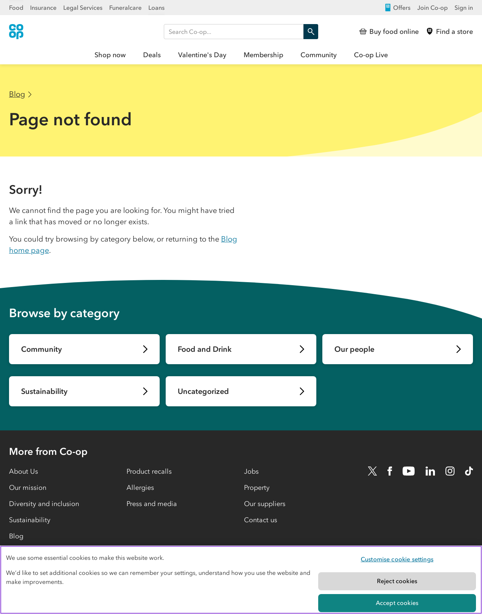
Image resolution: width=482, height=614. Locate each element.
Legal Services (82, 7)
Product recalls (149, 471)
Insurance (43, 7)
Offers (397, 8)
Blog (17, 94)
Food (16, 7)
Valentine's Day (202, 55)
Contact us (260, 520)
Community (318, 55)
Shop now (110, 55)
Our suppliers (264, 504)
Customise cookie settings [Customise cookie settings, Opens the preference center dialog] (397, 559)
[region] (241, 580)
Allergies (140, 487)
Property (257, 487)
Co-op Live (371, 55)
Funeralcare (125, 7)
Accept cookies (397, 602)
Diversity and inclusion (44, 504)
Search (309, 31)
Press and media (152, 504)
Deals (152, 55)
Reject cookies (397, 581)
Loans (156, 7)
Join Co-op (432, 7)
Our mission (27, 487)
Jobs (251, 471)
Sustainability (29, 520)
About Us (23, 471)
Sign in (464, 7)
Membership (263, 55)
